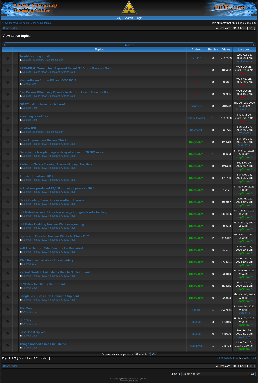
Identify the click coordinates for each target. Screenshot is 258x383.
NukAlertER (28, 128)
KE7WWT (196, 129)
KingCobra (196, 141)
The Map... (27, 308)
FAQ (118, 17)
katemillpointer (196, 117)
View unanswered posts (15, 22)
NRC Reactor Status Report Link (43, 284)
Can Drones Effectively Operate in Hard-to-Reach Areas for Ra (64, 92)
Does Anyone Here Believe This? (43, 140)
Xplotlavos (196, 345)
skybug (196, 321)
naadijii (196, 309)
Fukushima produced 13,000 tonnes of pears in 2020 (57, 188)
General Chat (29, 83)
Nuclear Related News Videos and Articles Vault (48, 71)
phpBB (121, 379)
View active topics (41, 22)
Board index (10, 28)
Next (253, 358)
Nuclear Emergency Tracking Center (42, 59)
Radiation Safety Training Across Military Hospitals (56, 164)
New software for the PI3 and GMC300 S (48, 80)
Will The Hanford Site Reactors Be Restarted (51, 248)
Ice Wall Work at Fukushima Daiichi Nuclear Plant (55, 272)
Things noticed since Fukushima (43, 344)
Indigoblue (196, 106)
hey (196, 70)
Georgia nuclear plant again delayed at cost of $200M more (62, 152)
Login (138, 17)
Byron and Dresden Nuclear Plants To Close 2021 (55, 236)
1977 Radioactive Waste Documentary (47, 260)
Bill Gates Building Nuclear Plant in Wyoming (52, 224)
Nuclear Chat (29, 107)
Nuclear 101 (29, 263)
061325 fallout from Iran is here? (43, 104)
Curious (25, 320)
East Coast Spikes (33, 332)
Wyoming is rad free (34, 116)
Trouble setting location (36, 56)
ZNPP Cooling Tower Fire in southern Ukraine (52, 200)
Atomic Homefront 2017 (36, 176)
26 (247, 358)
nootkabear (243, 61)
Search (128, 17)
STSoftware (133, 381)
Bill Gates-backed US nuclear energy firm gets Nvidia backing (64, 212)
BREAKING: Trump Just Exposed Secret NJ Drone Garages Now (65, 68)
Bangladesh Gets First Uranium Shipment (49, 296)
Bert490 (196, 58)
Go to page (223, 358)
